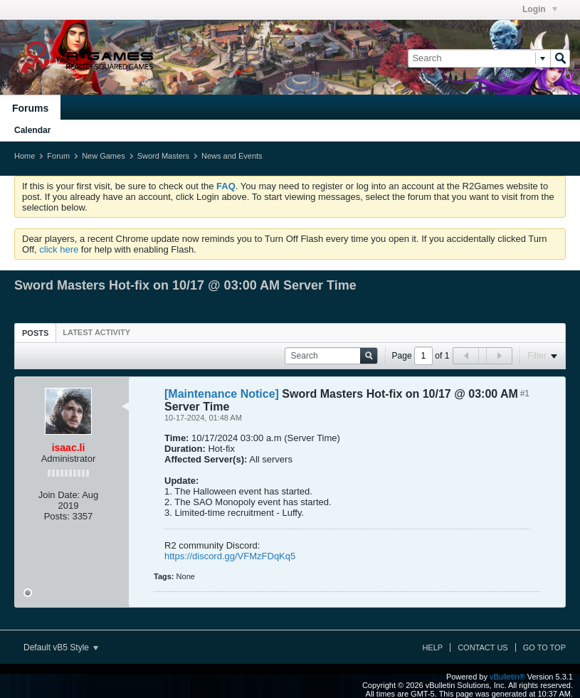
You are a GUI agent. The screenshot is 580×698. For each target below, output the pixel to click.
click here (58, 249)
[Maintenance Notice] (221, 394)
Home (24, 156)
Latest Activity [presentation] (96, 332)
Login (539, 9)
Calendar (32, 130)
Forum (58, 156)
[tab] (35, 332)
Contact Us (483, 647)
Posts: (57, 516)
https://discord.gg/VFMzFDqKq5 (229, 556)
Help (432, 647)
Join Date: (59, 495)
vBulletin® (507, 676)
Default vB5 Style (60, 647)
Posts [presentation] (35, 333)
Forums (30, 108)
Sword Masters (163, 156)
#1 (524, 393)
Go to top (544, 647)
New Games (103, 156)
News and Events (232, 156)
